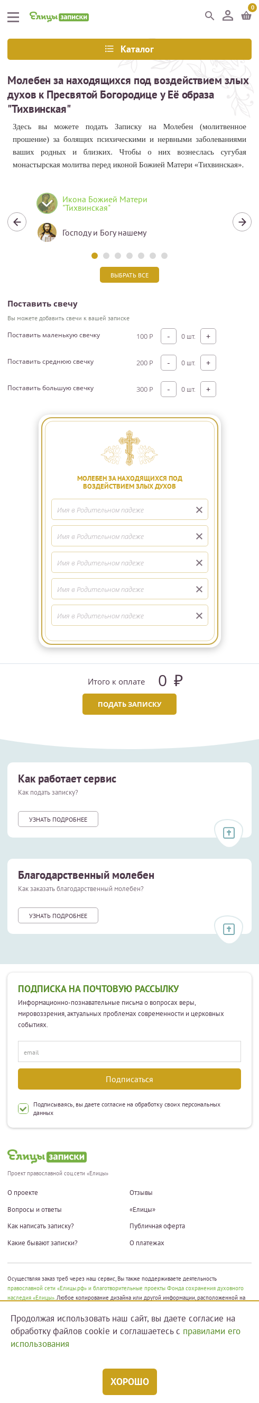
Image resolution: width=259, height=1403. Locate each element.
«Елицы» (142, 1210)
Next (242, 221)
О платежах (147, 1243)
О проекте (22, 1193)
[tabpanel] (129, 222)
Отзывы (141, 1193)
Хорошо (129, 1381)
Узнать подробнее (58, 819)
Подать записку (129, 704)
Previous (16, 221)
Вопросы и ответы (34, 1210)
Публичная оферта (157, 1226)
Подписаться (129, 1079)
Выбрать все (129, 275)
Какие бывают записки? (42, 1243)
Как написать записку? (40, 1226)
